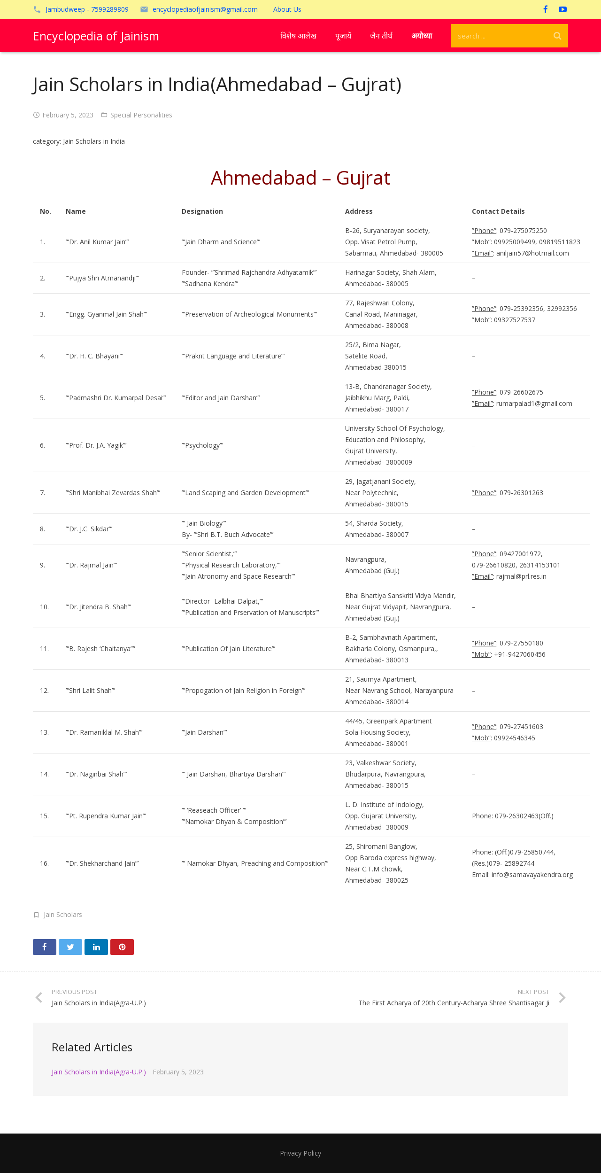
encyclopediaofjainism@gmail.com (205, 9)
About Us (287, 9)
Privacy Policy (300, 1153)
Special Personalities (141, 114)
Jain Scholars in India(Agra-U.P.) (99, 1071)
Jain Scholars (63, 914)
